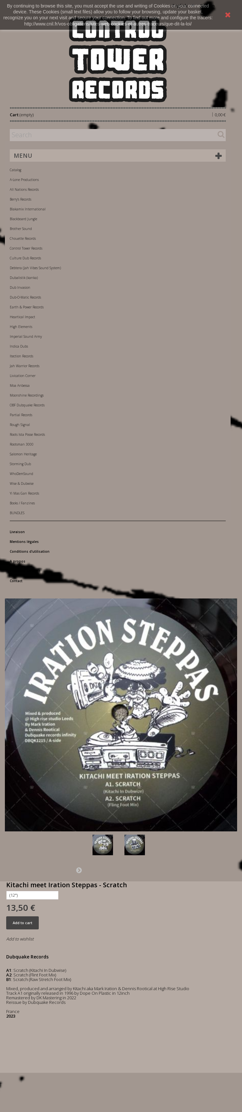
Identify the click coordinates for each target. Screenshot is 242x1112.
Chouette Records (23, 238)
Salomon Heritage (23, 454)
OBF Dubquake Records (27, 405)
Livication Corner (23, 375)
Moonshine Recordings (27, 395)
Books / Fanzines (22, 503)
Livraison (17, 532)
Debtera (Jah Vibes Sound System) (35, 268)
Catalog (15, 170)
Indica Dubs (19, 346)
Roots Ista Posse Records (27, 434)
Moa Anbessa (20, 385)
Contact (16, 581)
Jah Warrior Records (24, 366)
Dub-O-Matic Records (25, 297)
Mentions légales (24, 541)
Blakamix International (28, 209)
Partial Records (21, 415)
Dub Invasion (20, 287)
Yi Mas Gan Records (24, 493)
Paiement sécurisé (25, 571)
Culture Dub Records (25, 258)
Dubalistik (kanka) (24, 277)
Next (79, 870)
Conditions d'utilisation (30, 551)
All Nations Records (24, 189)
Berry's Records (20, 199)
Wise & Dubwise (22, 483)
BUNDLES (17, 513)
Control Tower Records (26, 248)
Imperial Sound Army (26, 336)
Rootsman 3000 (22, 444)
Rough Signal (20, 424)
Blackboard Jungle (23, 219)
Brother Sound (21, 228)
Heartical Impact (22, 317)
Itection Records (21, 356)
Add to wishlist (20, 939)
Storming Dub (20, 464)
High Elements (21, 326)
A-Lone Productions (24, 179)
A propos (17, 561)
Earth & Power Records (27, 307)
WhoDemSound (21, 473)
